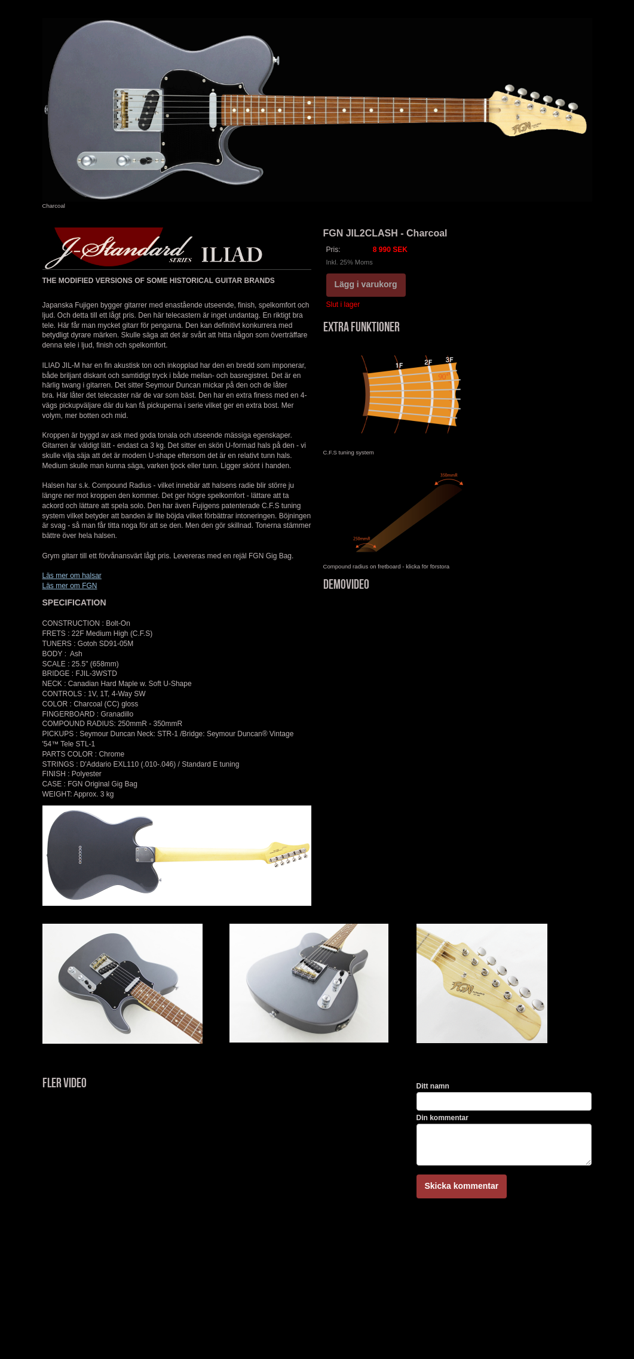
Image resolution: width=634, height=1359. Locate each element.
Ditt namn (432, 1086)
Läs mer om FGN (69, 586)
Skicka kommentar (462, 1186)
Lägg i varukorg (366, 284)
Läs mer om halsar (72, 575)
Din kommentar (442, 1118)
